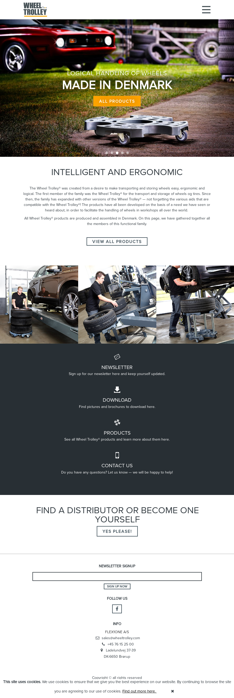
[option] (117, 78)
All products (117, 98)
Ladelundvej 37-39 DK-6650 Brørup (117, 653)
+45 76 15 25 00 (117, 644)
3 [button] (117, 153)
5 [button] (127, 153)
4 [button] (122, 153)
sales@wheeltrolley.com (117, 638)
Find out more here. (139, 691)
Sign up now (117, 586)
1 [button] (106, 153)
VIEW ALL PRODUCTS (117, 241)
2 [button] (112, 153)
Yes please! (117, 531)
